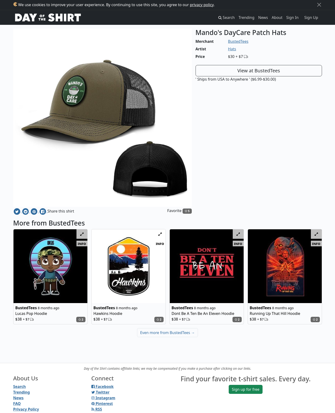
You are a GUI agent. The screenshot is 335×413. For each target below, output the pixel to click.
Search (19, 386)
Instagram (103, 397)
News (263, 17)
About (277, 17)
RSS (96, 409)
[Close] (319, 5)
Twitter (100, 392)
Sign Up (311, 17)
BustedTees (238, 41)
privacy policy (202, 4)
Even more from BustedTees (167, 332)
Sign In (292, 17)
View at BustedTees (258, 70)
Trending (247, 17)
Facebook (102, 386)
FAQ (17, 403)
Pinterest (102, 403)
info (82, 243)
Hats (232, 49)
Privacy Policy (26, 409)
